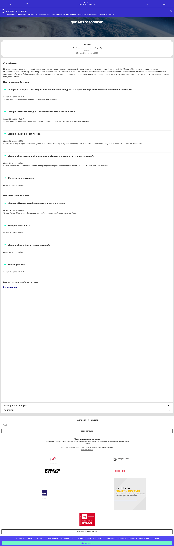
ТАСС (44, 494)
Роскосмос (53, 460)
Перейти (87, 444)
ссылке (156, 538)
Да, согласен (87, 543)
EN (27, 4)
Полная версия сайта (87, 532)
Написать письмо (87, 450)
